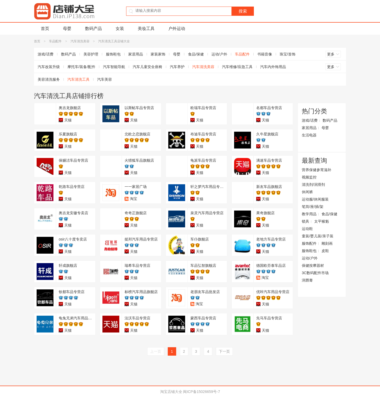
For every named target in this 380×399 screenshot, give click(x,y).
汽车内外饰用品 (273, 67)
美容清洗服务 (49, 79)
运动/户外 (219, 54)
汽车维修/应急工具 (237, 67)
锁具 (305, 221)
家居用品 (135, 54)
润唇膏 (307, 280)
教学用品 (309, 214)
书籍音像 (264, 54)
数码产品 (93, 28)
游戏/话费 (45, 54)
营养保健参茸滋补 (316, 170)
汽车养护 (177, 67)
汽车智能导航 (114, 67)
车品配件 (55, 41)
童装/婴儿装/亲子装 (317, 236)
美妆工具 (146, 28)
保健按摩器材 (313, 265)
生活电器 (309, 135)
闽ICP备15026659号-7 (201, 392)
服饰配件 (309, 243)
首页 (45, 28)
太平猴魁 (321, 221)
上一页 (155, 351)
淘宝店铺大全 (171, 392)
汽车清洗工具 (78, 79)
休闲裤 (307, 192)
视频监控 (309, 177)
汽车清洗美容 (80, 41)
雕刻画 (327, 243)
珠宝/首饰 (287, 54)
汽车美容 (104, 79)
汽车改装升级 (49, 67)
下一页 (224, 351)
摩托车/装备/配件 (81, 67)
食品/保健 (196, 54)
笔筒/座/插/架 (312, 206)
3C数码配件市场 (315, 273)
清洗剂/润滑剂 (313, 184)
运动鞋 (307, 229)
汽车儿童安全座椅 (147, 67)
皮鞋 (325, 251)
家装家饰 (158, 54)
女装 (120, 28)
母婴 (67, 28)
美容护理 (90, 54)
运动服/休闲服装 (315, 199)
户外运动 (176, 28)
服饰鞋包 (113, 54)
